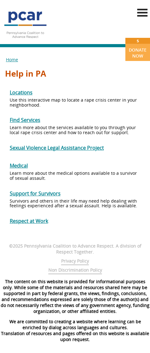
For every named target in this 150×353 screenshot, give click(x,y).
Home (12, 60)
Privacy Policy (75, 261)
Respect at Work (29, 221)
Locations (21, 92)
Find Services (25, 120)
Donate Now (137, 48)
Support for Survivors (35, 193)
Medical (19, 165)
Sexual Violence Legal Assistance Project (57, 147)
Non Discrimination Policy (75, 270)
